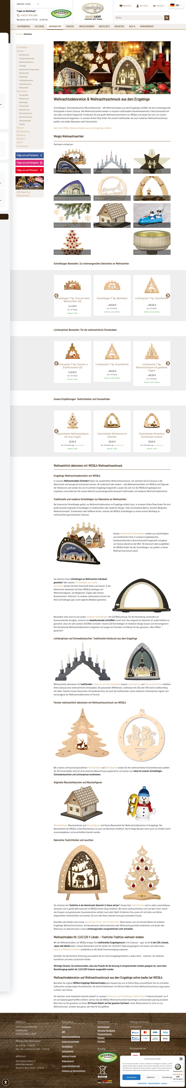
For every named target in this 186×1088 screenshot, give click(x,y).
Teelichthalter (24, 106)
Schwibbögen (23, 26)
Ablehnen (150, 1077)
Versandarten (67, 1046)
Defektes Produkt (69, 1056)
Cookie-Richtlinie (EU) (71, 1066)
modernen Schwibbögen (97, 616)
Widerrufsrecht (68, 1061)
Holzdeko (39, 26)
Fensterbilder (23, 95)
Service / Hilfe (28, 4)
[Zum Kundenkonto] (142, 5)
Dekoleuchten (24, 73)
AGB (63, 1032)
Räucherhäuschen (25, 113)
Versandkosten (79, 445)
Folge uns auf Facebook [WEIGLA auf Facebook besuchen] (29, 155)
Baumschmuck (24, 109)
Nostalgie (22, 66)
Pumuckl (70, 26)
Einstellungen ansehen (171, 1077)
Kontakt (101, 1041)
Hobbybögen (23, 77)
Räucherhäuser (60, 825)
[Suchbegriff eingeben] (139, 17)
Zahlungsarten (67, 1051)
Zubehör (22, 124)
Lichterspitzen (134, 684)
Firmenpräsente (104, 1034)
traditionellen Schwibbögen (132, 533)
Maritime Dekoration (26, 62)
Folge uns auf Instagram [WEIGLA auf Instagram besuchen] (29, 162)
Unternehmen (103, 1027)
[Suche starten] (166, 17)
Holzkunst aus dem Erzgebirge (106, 684)
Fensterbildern (94, 767)
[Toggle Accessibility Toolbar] (5, 1082)
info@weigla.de (21, 1030)
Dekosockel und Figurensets (29, 69)
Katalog (101, 1037)
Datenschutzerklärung (154, 1083)
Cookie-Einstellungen (70, 1041)
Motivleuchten (24, 55)
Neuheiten (120, 26)
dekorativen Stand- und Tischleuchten (102, 922)
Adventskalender (25, 120)
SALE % (133, 26)
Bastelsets (104, 26)
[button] (181, 1059)
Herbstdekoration (25, 84)
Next (167, 295)
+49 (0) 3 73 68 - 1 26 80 (26, 1033)
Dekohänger (23, 102)
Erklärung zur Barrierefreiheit (73, 1071)
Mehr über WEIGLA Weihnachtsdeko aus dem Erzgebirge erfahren (82, 128)
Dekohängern (111, 767)
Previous (56, 295)
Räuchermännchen (25, 117)
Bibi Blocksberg (87, 26)
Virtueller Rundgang (106, 1030)
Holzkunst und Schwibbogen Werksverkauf (126, 996)
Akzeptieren (131, 1077)
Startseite (19, 34)
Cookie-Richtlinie (142, 1083)
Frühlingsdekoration (26, 80)
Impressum (164, 1083)
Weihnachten (55, 26)
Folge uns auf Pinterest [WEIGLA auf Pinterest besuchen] (29, 170)
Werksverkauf (147, 26)
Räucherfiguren (93, 825)
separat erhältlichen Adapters (67, 949)
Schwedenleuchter (153, 684)
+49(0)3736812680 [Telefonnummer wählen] (27, 15)
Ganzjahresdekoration (26, 58)
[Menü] (182, 1063)
